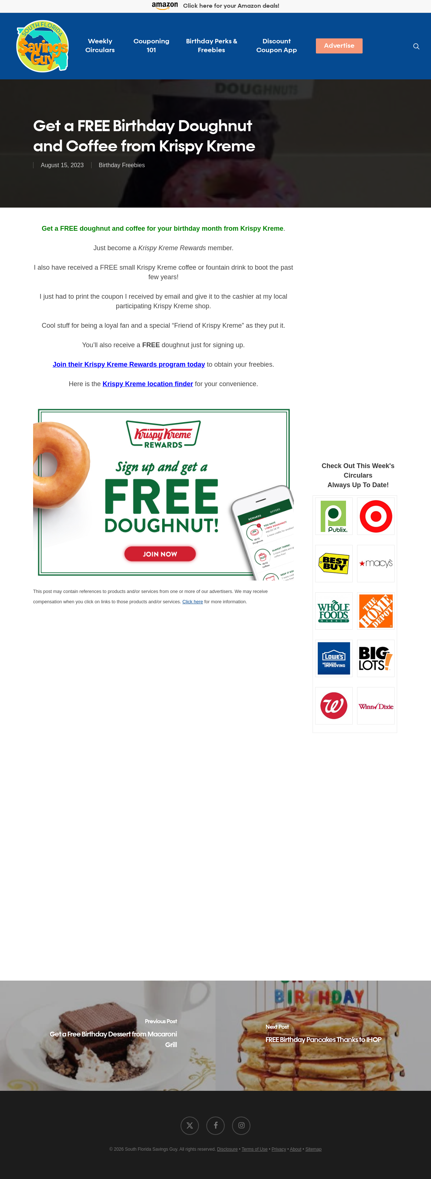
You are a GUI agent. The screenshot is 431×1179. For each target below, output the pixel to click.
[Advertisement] (355, 332)
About (295, 1149)
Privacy (279, 1149)
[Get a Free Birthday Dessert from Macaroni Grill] (107, 1036)
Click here (192, 601)
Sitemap (313, 1149)
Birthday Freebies (122, 165)
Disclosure (227, 1149)
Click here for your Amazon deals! (215, 7)
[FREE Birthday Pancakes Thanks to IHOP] (323, 1036)
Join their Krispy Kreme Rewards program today (129, 364)
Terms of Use (255, 1149)
